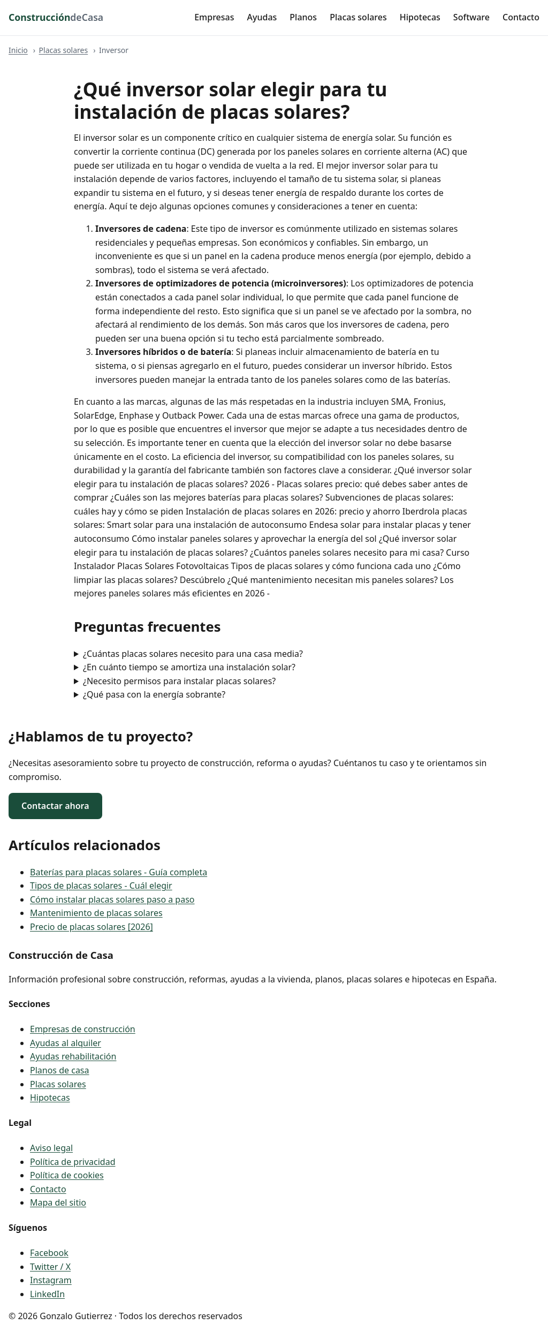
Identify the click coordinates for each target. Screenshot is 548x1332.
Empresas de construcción (82, 1029)
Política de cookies (67, 1175)
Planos (303, 17)
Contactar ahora (55, 806)
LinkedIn (47, 1294)
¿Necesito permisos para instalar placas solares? (179, 681)
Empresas (214, 17)
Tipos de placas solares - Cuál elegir (101, 885)
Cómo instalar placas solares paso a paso (112, 899)
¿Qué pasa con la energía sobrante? (154, 694)
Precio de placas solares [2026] (91, 927)
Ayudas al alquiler (65, 1043)
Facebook (49, 1253)
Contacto (521, 17)
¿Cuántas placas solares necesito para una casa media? (193, 654)
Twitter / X (50, 1267)
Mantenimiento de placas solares (96, 913)
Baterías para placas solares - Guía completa (118, 872)
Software (471, 17)
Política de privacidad (73, 1162)
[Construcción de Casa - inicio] (56, 17)
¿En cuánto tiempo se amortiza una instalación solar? (189, 667)
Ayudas (262, 17)
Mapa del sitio (58, 1202)
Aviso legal (51, 1148)
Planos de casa (59, 1070)
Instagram (51, 1280)
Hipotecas (420, 17)
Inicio (18, 50)
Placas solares (358, 17)
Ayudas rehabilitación (73, 1056)
